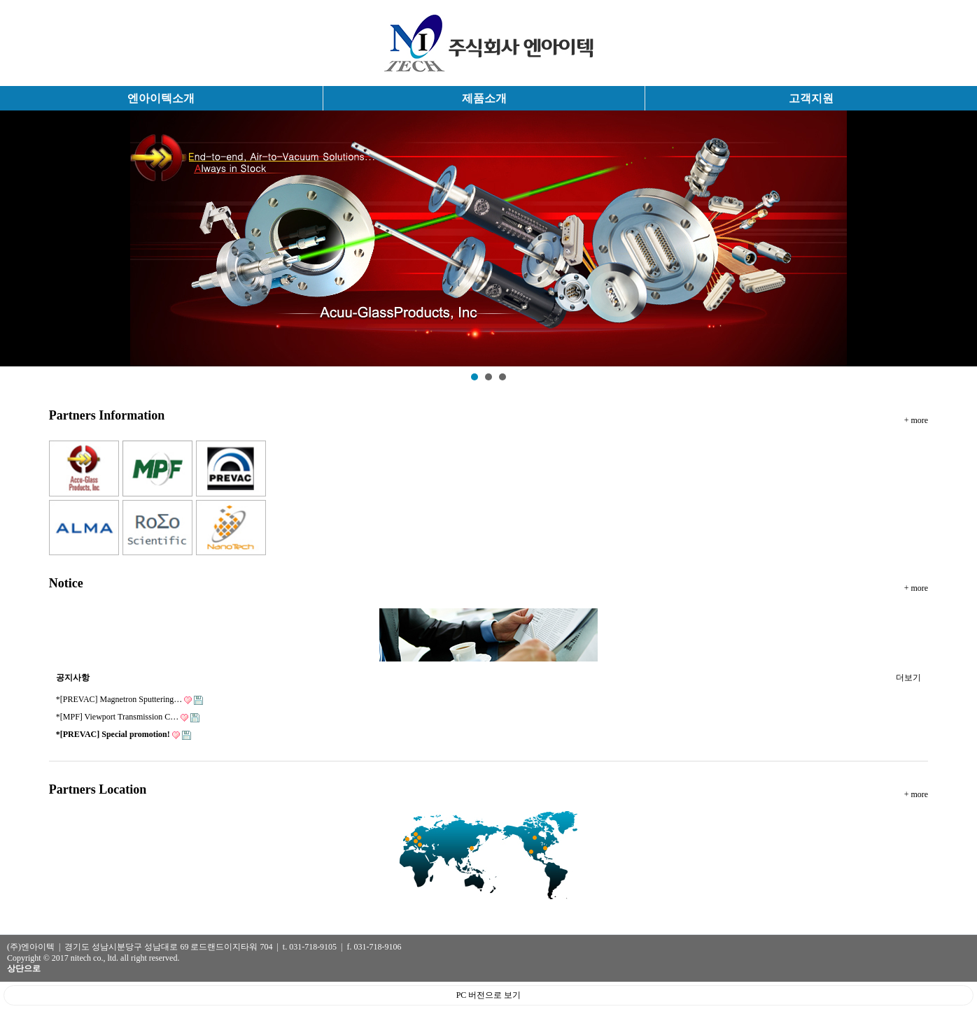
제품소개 (484, 98)
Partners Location (97, 789)
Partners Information (106, 415)
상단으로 (24, 968)
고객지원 (811, 98)
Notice (66, 583)
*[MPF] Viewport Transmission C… (127, 717)
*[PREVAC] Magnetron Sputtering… (129, 699)
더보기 (908, 675)
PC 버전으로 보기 (488, 995)
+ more (916, 420)
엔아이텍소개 (161, 98)
